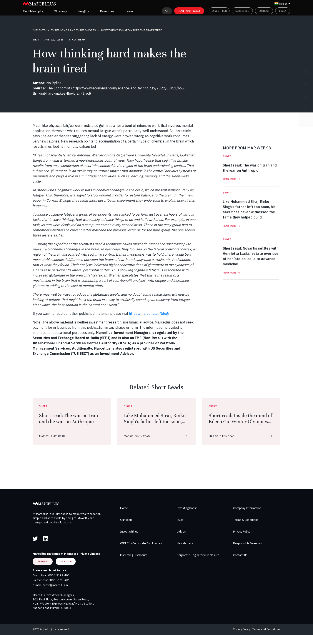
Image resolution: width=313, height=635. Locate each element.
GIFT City (66, 561)
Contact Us (240, 555)
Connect (264, 10)
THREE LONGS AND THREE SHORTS (73, 30)
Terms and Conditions (266, 629)
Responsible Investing (247, 543)
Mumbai (42, 561)
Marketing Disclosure (134, 555)
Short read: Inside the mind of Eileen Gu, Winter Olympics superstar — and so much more (240, 424)
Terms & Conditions (245, 520)
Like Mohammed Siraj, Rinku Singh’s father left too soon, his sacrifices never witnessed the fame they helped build (156, 424)
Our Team (126, 520)
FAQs (180, 520)
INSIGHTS (39, 30)
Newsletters (185, 543)
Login (282, 10)
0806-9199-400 (59, 575)
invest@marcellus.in (55, 585)
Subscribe (242, 10)
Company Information (247, 508)
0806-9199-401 (59, 580)
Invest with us (129, 531)
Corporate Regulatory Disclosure (198, 555)
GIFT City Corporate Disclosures (141, 543)
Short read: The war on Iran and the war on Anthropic (68, 418)
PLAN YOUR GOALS (189, 10)
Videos (181, 531)
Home (124, 508)
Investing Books (187, 508)
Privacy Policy (241, 531)
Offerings (60, 11)
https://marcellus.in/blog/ (149, 313)
